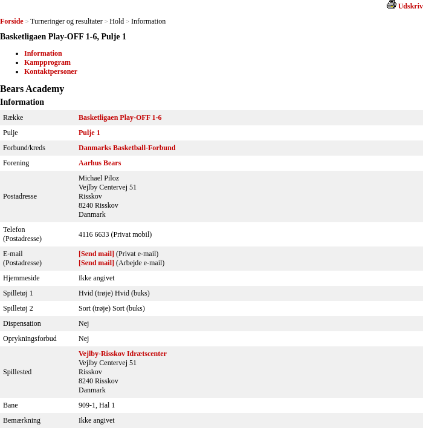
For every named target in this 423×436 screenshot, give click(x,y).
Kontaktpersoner (50, 71)
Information (43, 53)
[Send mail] (96, 253)
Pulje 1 (89, 132)
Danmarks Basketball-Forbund (127, 148)
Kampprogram (47, 62)
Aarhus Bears (100, 163)
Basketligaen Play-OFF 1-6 (120, 117)
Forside (12, 21)
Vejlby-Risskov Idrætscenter (123, 353)
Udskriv (410, 6)
